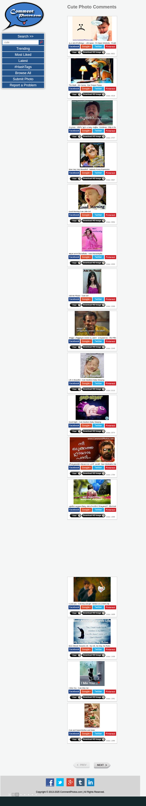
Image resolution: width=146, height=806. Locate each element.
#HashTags (23, 67)
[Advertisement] (17, 159)
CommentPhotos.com (71, 792)
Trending (23, 48)
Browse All (23, 73)
